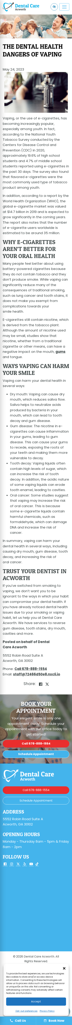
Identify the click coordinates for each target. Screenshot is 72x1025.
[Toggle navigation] (64, 6)
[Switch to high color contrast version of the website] (54, 6)
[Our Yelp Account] (24, 864)
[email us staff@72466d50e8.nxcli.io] (36, 674)
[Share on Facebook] (40, 684)
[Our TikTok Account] (37, 864)
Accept (36, 1001)
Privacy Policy (47, 1011)
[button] (64, 968)
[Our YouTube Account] (31, 864)
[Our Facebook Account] (5, 864)
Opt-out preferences (26, 1011)
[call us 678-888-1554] (31, 669)
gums (60, 351)
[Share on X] (47, 684)
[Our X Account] (18, 864)
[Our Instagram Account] (11, 864)
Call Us (18, 1020)
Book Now (54, 1020)
